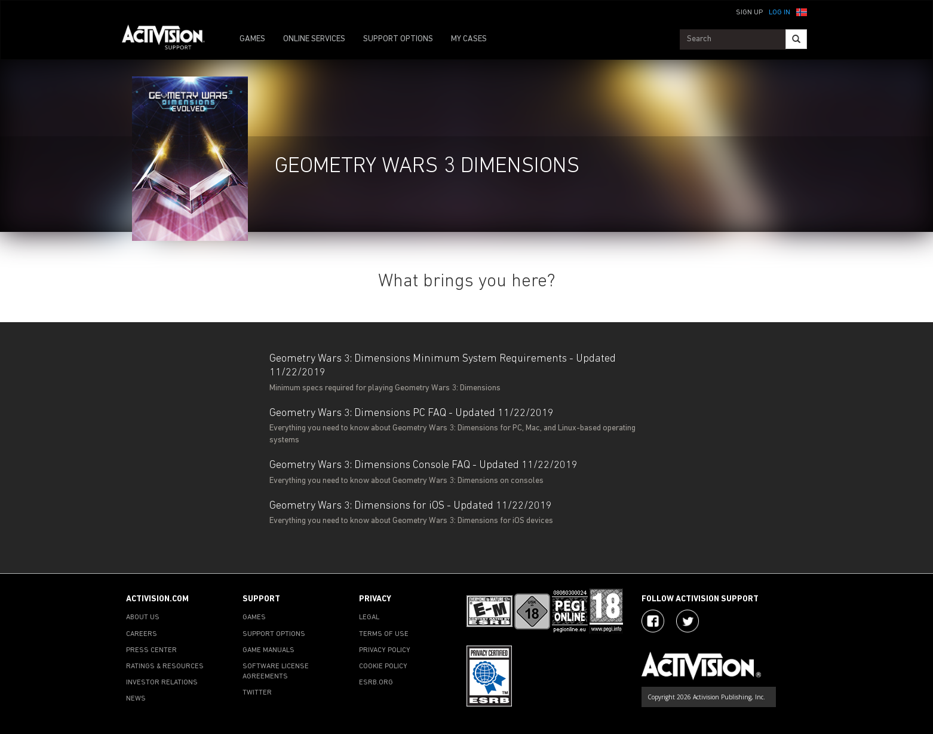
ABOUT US (142, 617)
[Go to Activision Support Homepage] (169, 39)
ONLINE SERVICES (314, 39)
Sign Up (749, 12)
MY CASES (469, 39)
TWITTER (257, 692)
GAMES (252, 39)
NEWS (136, 698)
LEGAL (369, 617)
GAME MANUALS (268, 650)
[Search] (796, 39)
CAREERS (141, 634)
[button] (801, 11)
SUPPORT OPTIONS (398, 39)
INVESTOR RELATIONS (162, 682)
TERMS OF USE (384, 634)
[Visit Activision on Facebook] (653, 621)
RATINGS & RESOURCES (165, 666)
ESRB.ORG (376, 682)
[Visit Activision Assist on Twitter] (687, 621)
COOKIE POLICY (383, 666)
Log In (779, 12)
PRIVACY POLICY (384, 650)
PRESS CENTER (151, 650)
